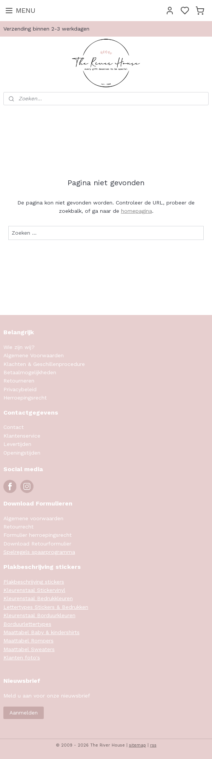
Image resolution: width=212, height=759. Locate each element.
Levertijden (17, 444)
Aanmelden (23, 713)
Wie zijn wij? (19, 347)
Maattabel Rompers (28, 641)
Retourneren (18, 381)
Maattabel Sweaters (29, 649)
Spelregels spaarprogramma (39, 552)
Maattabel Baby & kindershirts (41, 632)
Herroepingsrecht (25, 398)
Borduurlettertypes (27, 624)
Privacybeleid (20, 389)
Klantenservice (21, 436)
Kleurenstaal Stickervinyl (34, 590)
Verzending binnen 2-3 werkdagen (46, 29)
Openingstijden (21, 453)
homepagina (136, 211)
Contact (13, 427)
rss (153, 745)
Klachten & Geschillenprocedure (44, 364)
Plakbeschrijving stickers (33, 582)
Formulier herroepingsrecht (37, 535)
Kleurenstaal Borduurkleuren (39, 615)
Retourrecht (18, 527)
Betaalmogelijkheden (29, 372)
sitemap (137, 745)
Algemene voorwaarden (33, 518)
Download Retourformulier (37, 544)
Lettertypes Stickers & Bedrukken (45, 607)
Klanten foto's (21, 658)
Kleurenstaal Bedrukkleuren (38, 598)
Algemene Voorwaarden (33, 355)
